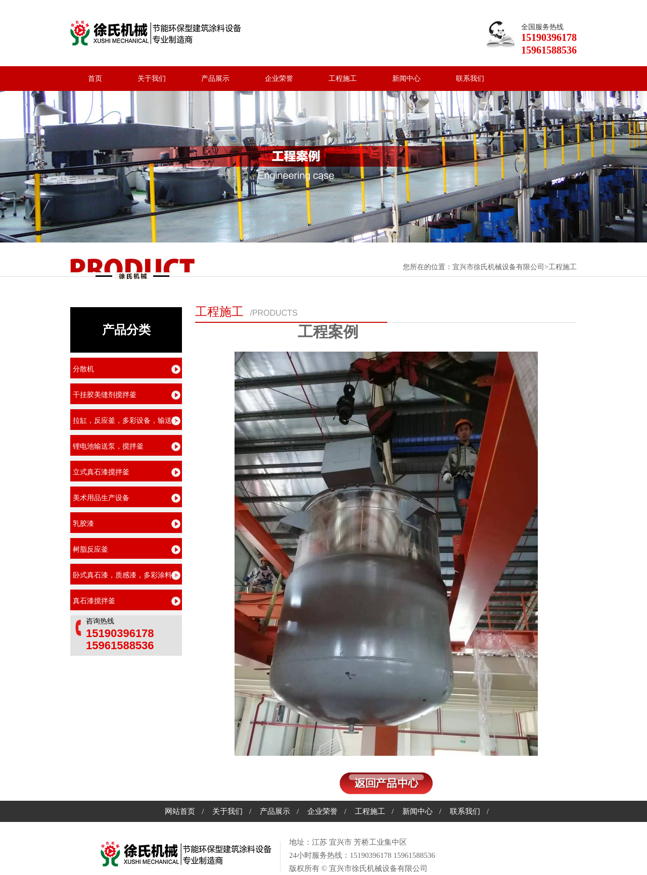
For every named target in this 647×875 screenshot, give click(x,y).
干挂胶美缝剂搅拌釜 (104, 395)
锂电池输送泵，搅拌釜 (108, 446)
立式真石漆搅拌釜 (101, 472)
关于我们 (151, 78)
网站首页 (180, 811)
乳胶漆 (83, 523)
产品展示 (215, 78)
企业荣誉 (279, 78)
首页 (95, 78)
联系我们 (470, 78)
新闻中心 (406, 78)
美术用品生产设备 (101, 498)
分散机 (83, 369)
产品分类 (126, 329)
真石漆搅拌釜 (94, 601)
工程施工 (343, 78)
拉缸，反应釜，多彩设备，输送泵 (126, 420)
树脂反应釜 (90, 549)
